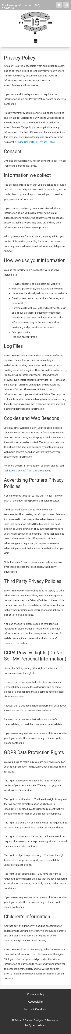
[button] (35, 41)
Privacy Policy (35, 994)
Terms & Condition (35, 1009)
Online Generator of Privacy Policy (35, 141)
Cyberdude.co (37, 1025)
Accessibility (35, 1001)
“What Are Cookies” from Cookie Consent (27, 470)
